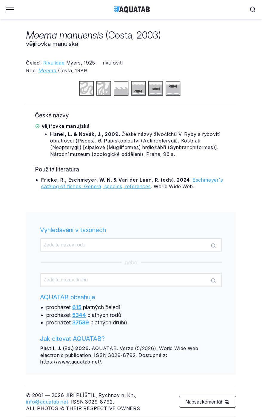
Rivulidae (54, 63)
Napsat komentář (207, 402)
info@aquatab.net (47, 402)
